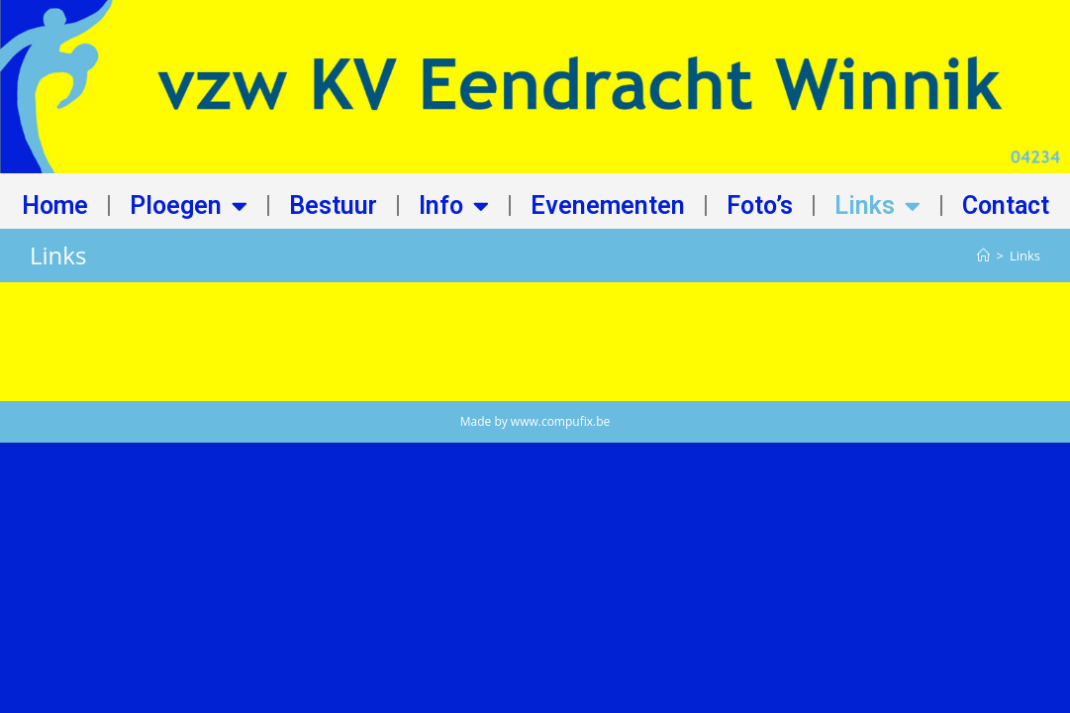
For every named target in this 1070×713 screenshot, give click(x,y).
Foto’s (760, 205)
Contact (1005, 205)
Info (454, 205)
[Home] (983, 255)
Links (877, 205)
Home (55, 205)
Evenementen (608, 205)
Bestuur (333, 205)
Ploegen (188, 205)
